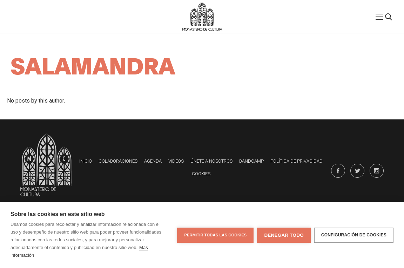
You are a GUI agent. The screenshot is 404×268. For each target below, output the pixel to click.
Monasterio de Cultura (202, 29)
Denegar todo (283, 235)
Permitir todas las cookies (215, 235)
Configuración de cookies (353, 235)
